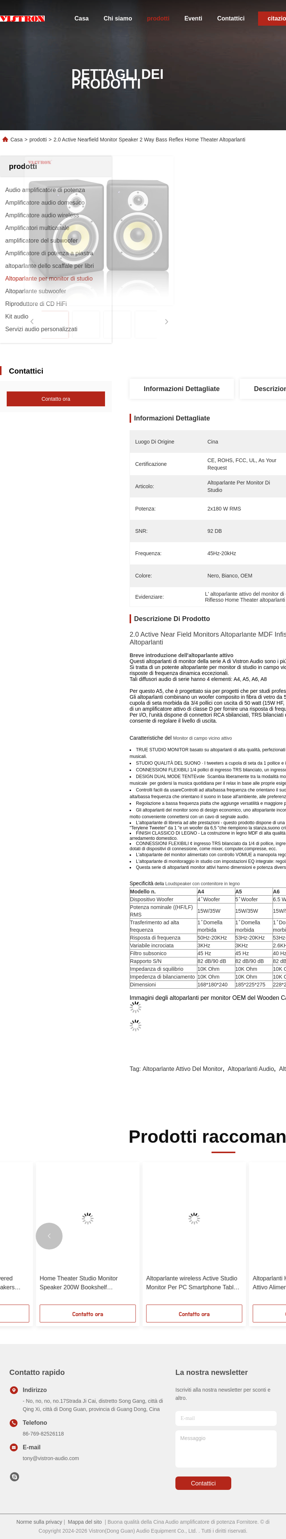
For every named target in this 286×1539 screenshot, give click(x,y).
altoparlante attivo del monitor (183, 1069)
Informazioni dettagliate (182, 389)
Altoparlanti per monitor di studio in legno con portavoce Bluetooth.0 (168, 1282)
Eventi (193, 18)
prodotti (158, 18)
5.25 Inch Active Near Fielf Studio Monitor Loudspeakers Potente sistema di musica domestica (60, 1283)
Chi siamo (118, 18)
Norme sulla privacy (39, 1522)
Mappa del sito (85, 1522)
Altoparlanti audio (251, 1069)
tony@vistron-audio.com (51, 1458)
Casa (81, 18)
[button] (49, 1236)
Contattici (231, 18)
